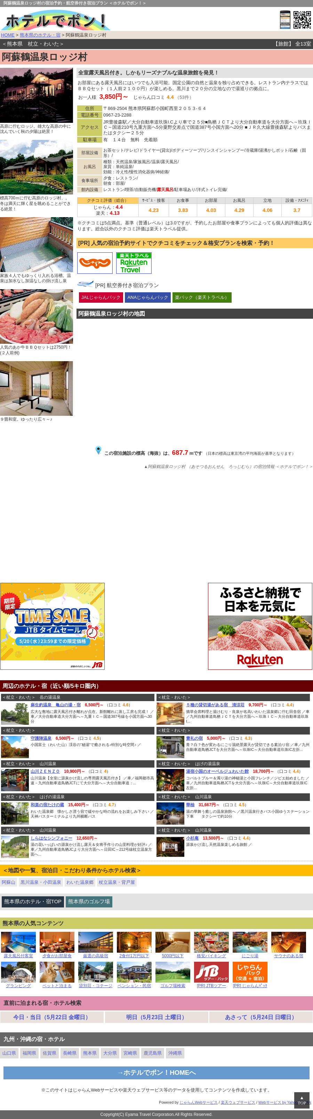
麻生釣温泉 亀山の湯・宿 (56, 705)
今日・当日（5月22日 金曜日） (52, 1017)
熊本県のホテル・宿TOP (33, 901)
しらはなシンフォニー (51, 838)
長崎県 (70, 1053)
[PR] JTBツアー (211, 983)
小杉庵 (192, 838)
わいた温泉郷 (80, 882)
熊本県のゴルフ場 (89, 901)
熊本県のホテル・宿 (40, 35)
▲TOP (302, 1100)
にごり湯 (250, 954)
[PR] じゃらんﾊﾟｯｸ (250, 983)
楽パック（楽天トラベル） (202, 297)
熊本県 (90, 1053)
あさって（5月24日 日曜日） (261, 1017)
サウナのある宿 (288, 954)
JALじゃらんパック (101, 297)
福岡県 (29, 1053)
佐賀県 (49, 1053)
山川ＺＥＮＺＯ (45, 771)
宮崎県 (130, 1053)
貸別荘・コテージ (95, 983)
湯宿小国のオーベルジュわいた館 (217, 771)
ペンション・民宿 (134, 983)
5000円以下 (172, 954)
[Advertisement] (156, 527)
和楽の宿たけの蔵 (47, 804)
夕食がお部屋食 (57, 954)
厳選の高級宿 (95, 954)
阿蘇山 (8, 882)
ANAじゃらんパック (147, 297)
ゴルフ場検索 (172, 983)
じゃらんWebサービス (198, 1102)
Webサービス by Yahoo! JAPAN (284, 1102)
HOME (8, 35)
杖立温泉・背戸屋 (117, 882)
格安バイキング (211, 954)
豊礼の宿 (194, 738)
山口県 (9, 1053)
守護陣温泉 (41, 738)
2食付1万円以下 (134, 954)
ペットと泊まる (57, 983)
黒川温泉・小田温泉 (41, 882)
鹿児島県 (153, 1053)
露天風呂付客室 (18, 954)
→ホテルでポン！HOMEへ (156, 1072)
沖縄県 (175, 1053)
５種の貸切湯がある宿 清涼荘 (215, 705)
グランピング (18, 983)
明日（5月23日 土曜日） (156, 1017)
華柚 (190, 804)
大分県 (110, 1053)
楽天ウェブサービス (238, 1102)
